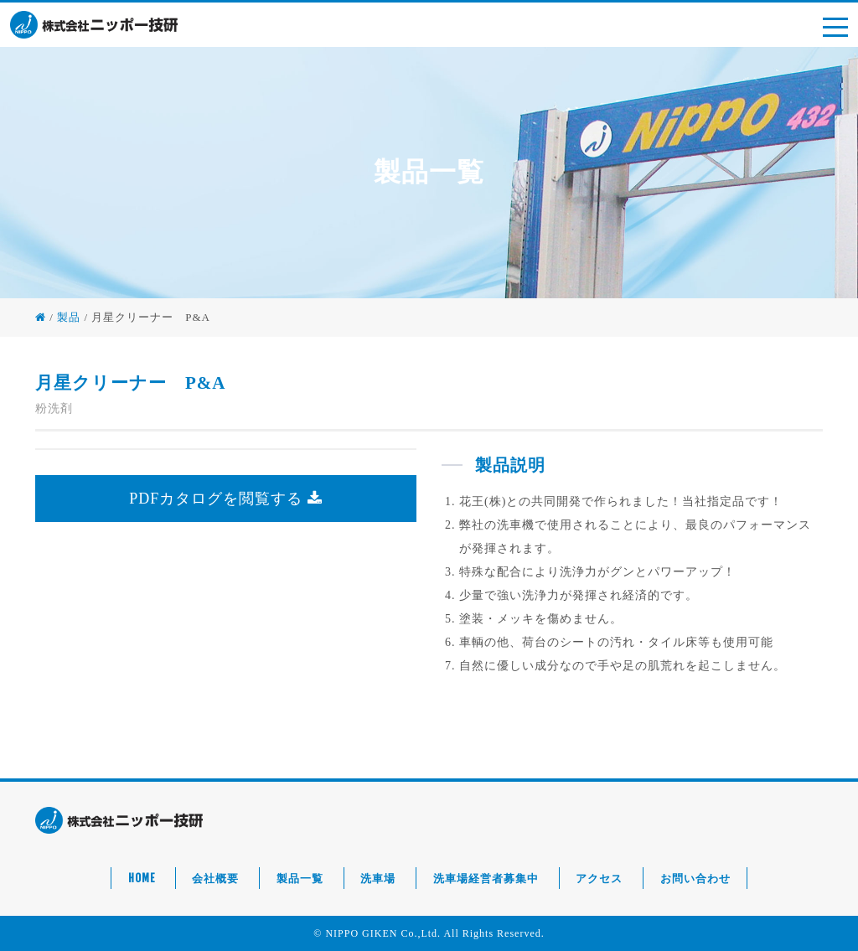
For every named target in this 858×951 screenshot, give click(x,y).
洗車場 (377, 878)
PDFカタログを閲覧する (226, 498)
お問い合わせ (695, 878)
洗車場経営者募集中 (486, 878)
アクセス (599, 878)
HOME (141, 878)
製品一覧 (300, 878)
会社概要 (215, 878)
